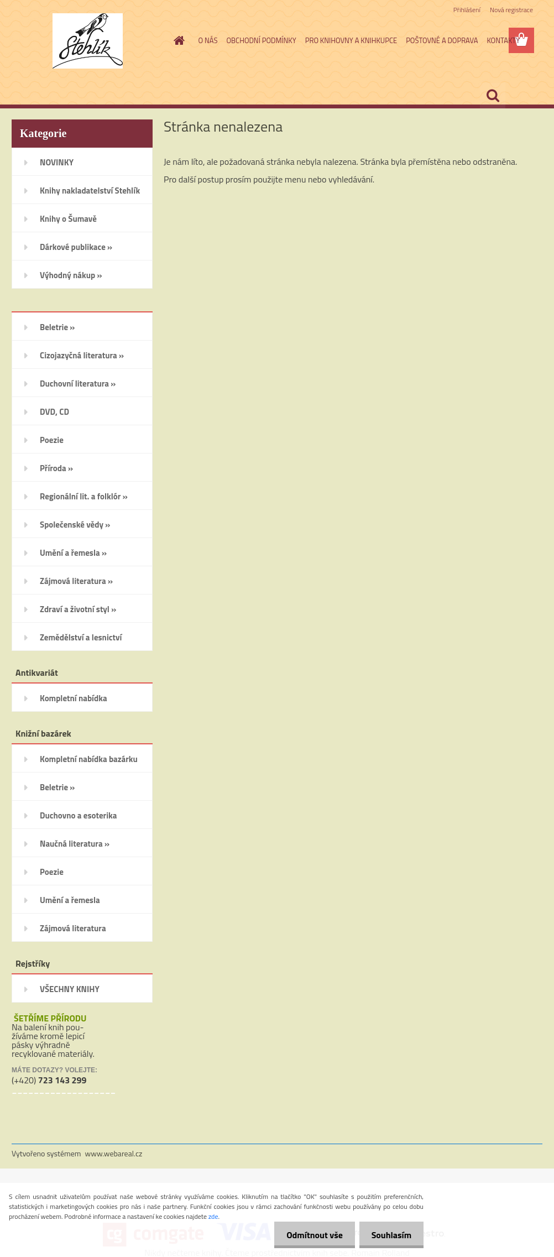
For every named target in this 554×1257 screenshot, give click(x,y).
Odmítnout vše (309, 1235)
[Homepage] (177, 40)
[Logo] (88, 41)
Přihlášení (466, 9)
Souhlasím (389, 1235)
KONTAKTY (503, 40)
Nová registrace (511, 9)
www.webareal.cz (114, 1153)
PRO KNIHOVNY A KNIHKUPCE (351, 40)
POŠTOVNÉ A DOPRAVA (442, 40)
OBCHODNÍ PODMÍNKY (261, 40)
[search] (492, 95)
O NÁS (208, 40)
